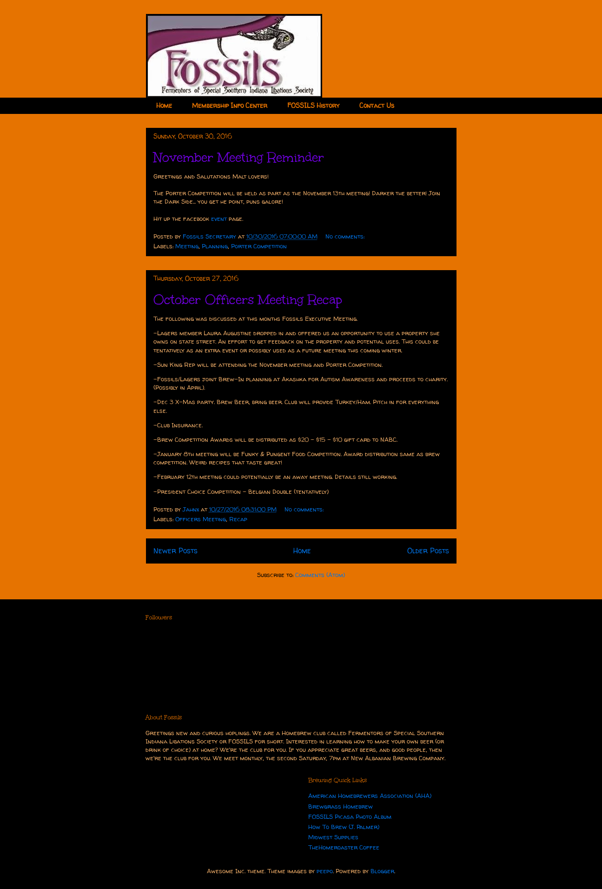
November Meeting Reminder (238, 157)
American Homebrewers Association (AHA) (369, 795)
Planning (215, 246)
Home (164, 105)
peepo (325, 871)
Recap (238, 519)
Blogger (382, 871)
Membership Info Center (229, 105)
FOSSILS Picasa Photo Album (349, 816)
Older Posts (428, 551)
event (219, 218)
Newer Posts (175, 551)
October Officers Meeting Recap (247, 299)
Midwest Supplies (333, 837)
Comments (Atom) (320, 575)
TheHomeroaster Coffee (343, 847)
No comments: (345, 236)
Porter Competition (259, 246)
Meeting (186, 246)
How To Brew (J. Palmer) (343, 827)
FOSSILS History (313, 105)
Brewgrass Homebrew (340, 806)
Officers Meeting (200, 519)
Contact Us (376, 105)
